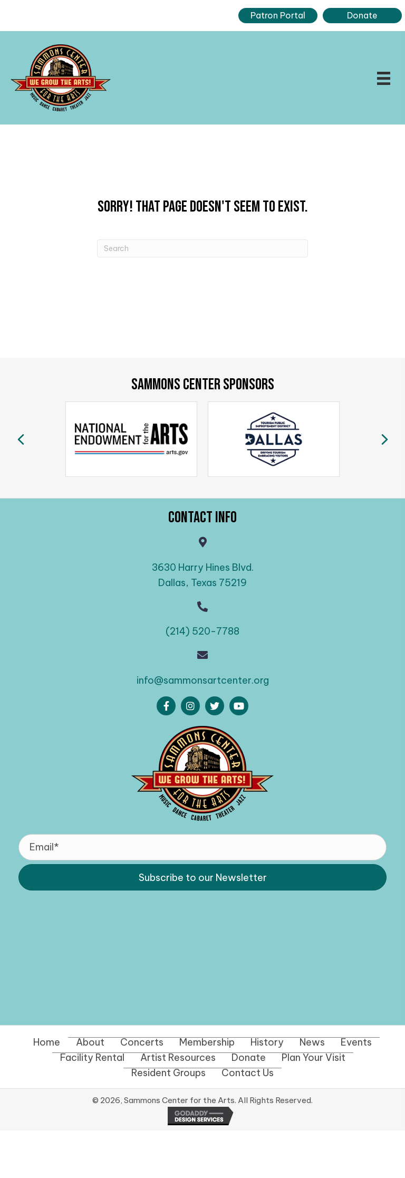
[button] (166, 705)
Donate (249, 1057)
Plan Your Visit (313, 1057)
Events (356, 1042)
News (312, 1042)
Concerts (141, 1042)
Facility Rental (92, 1057)
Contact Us (247, 1073)
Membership (207, 1042)
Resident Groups (168, 1073)
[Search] (202, 248)
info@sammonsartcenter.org (203, 680)
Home (46, 1042)
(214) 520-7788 (202, 631)
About (90, 1042)
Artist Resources (178, 1057)
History (267, 1042)
